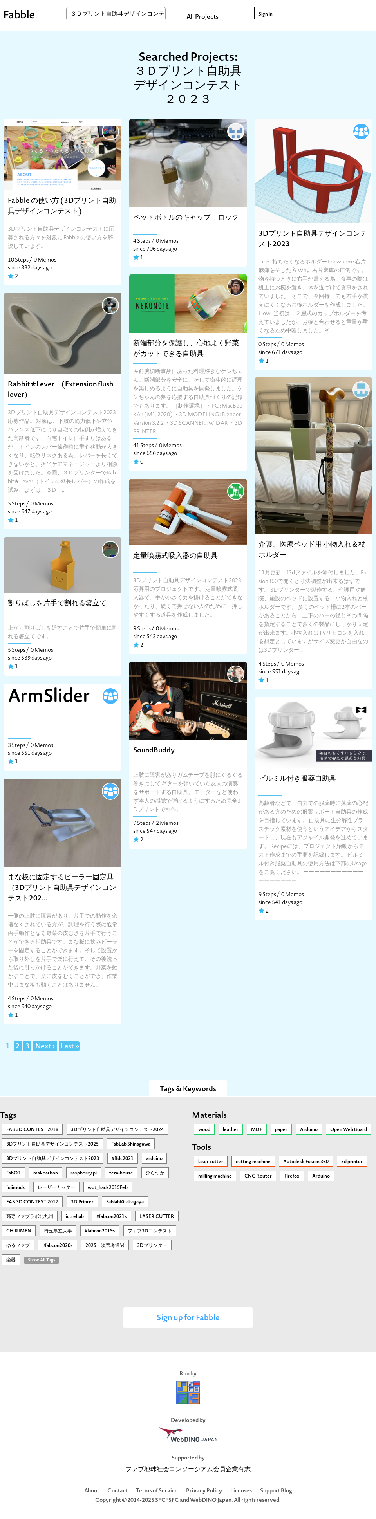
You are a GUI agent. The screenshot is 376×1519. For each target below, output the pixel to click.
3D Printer (82, 1202)
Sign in (265, 14)
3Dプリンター (152, 1245)
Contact (117, 1491)
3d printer (352, 1162)
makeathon (45, 1173)
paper (281, 1130)
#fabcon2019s (100, 1231)
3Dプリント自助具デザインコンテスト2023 (52, 1158)
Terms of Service (157, 1491)
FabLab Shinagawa (130, 1144)
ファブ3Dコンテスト (150, 1231)
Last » (70, 1046)
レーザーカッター (56, 1187)
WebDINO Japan (210, 1500)
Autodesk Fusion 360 (306, 1162)
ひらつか (155, 1173)
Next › (45, 1046)
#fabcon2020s (57, 1245)
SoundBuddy (154, 750)
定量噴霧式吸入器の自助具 (175, 556)
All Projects (202, 17)
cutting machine (253, 1162)
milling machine (215, 1176)
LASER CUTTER (156, 1216)
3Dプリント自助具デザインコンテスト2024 (117, 1130)
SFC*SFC (167, 1500)
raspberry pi (83, 1173)
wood (204, 1130)
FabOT (13, 1173)
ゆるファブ (18, 1245)
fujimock (15, 1187)
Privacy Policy (204, 1491)
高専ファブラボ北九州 (29, 1216)
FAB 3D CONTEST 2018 (32, 1130)
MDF (256, 1130)
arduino (154, 1158)
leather (231, 1130)
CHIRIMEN (18, 1231)
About (91, 1491)
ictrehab (75, 1216)
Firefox (292, 1176)
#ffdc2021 (123, 1158)
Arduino (309, 1130)
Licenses (241, 1491)
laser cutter (210, 1162)
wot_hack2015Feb (108, 1187)
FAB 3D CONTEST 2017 (32, 1202)
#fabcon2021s (111, 1216)
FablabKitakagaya (125, 1202)
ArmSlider (49, 697)
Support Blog (276, 1491)
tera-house (121, 1173)
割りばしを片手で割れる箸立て (57, 603)
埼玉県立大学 (58, 1231)
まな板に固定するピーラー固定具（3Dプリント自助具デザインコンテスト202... (62, 888)
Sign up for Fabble (188, 1318)
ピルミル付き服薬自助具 (297, 779)
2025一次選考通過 (105, 1245)
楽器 (11, 1260)
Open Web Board (348, 1130)
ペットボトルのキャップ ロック (186, 218)
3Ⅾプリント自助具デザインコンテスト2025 (52, 1144)
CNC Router (258, 1176)
